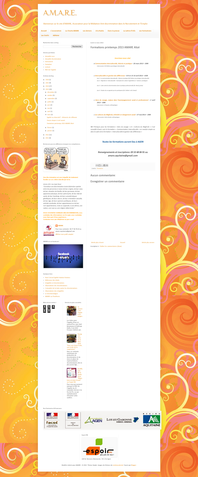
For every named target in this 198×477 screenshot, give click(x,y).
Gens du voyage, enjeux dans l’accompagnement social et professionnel (121, 100)
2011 (47, 138)
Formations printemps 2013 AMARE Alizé (60, 123)
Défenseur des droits (52, 280)
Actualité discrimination (53, 59)
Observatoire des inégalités (54, 291)
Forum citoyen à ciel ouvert (56, 120)
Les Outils (45, 36)
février (49, 127)
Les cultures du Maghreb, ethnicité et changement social (115, 115)
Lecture (47, 67)
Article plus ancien (148, 242)
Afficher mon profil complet (64, 234)
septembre (51, 98)
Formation (100, 168)
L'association (56, 31)
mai (48, 108)
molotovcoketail (118, 465)
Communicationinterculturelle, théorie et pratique (113, 63)
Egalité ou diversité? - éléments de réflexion (62, 117)
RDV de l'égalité (50, 70)
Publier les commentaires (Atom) (111, 246)
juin (48, 105)
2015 (47, 83)
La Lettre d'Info (129, 31)
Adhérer (56, 36)
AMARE (60, 226)
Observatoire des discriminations (56, 285)
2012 (47, 135)
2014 (47, 86)
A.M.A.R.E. (60, 12)
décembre (51, 92)
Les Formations (145, 31)
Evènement (49, 61)
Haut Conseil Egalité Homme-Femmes (57, 277)
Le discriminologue (51, 294)
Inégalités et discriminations (54, 283)
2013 (47, 89)
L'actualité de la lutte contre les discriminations (61, 288)
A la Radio (100, 31)
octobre (50, 95)
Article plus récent (97, 242)
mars (49, 114)
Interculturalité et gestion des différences (110, 76)
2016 (47, 80)
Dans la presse (113, 31)
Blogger (133, 465)
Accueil (44, 31)
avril (49, 111)
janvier (49, 131)
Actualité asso (49, 56)
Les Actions (87, 31)
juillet (49, 102)
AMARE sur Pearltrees (52, 296)
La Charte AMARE (72, 31)
